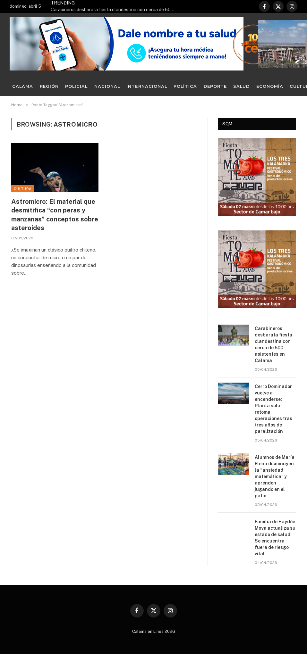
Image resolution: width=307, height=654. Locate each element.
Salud (241, 86)
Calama (22, 86)
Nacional (107, 86)
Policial (76, 86)
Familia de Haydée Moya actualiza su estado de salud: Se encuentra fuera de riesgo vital (275, 537)
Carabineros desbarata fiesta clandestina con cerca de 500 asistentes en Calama (115, 9)
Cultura (22, 189)
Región (49, 86)
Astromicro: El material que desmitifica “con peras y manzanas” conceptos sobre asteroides (54, 215)
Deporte (215, 86)
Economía (269, 86)
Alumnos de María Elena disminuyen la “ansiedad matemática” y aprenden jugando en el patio (274, 476)
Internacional (146, 86)
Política (185, 86)
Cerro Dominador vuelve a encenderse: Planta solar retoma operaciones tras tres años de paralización (273, 409)
